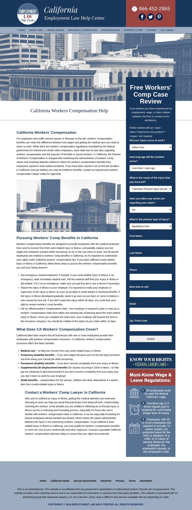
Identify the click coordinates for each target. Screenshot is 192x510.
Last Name (136, 253)
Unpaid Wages (55, 30)
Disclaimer (146, 480)
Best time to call (139, 286)
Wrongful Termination (82, 30)
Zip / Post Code (138, 320)
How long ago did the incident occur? (146, 159)
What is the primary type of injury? (150, 219)
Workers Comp (133, 30)
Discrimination (110, 30)
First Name (136, 236)
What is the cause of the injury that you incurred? (149, 179)
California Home (60, 480)
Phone (134, 269)
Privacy (120, 480)
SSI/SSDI (151, 30)
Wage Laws (36, 30)
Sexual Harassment (85, 480)
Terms (132, 480)
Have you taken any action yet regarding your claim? (146, 200)
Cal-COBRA (167, 30)
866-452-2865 (151, 9)
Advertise (106, 480)
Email (133, 303)
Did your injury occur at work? (147, 140)
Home (22, 30)
